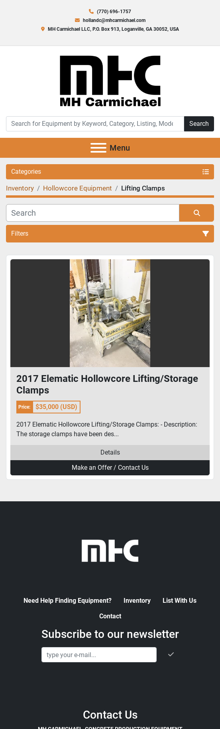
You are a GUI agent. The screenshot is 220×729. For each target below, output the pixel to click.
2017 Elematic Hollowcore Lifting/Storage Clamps (107, 384)
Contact (110, 616)
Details (110, 452)
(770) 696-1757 (114, 11)
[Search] (95, 123)
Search (199, 123)
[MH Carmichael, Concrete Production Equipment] (110, 550)
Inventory (137, 600)
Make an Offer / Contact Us (110, 467)
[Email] (99, 654)
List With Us (179, 600)
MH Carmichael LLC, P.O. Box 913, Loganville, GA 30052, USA (113, 29)
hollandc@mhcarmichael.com (114, 20)
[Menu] (98, 148)
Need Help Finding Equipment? (68, 600)
